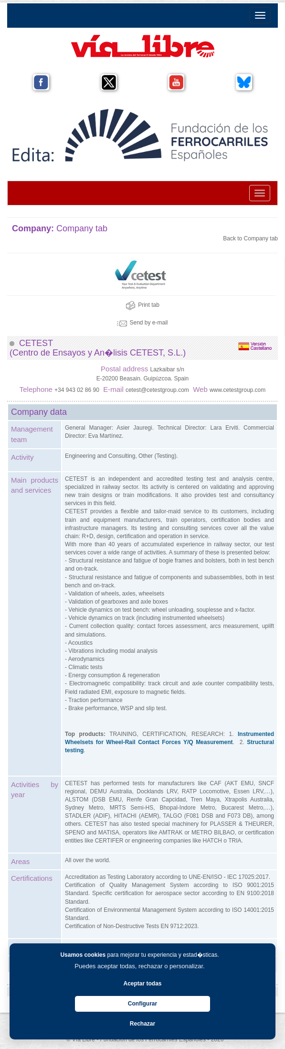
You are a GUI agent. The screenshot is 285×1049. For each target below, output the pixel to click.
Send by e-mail (142, 322)
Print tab (142, 305)
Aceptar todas (142, 983)
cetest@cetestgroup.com (157, 390)
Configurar (142, 1003)
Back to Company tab (250, 238)
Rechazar (142, 1023)
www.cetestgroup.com (237, 390)
